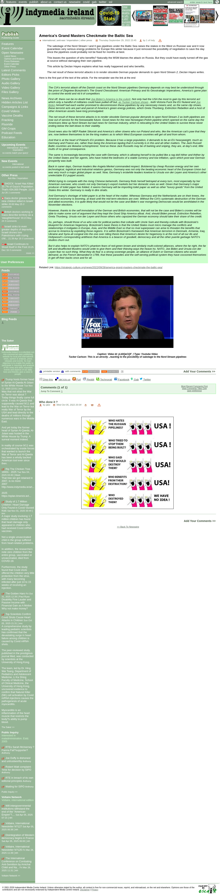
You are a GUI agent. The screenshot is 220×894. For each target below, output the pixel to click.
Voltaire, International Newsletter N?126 (16, 848)
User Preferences (12, 262)
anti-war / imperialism (68, 40)
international (49, 40)
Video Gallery (11, 87)
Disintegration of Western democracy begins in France (18, 837)
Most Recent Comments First (194, 386)
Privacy (95, 890)
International (12, 148)
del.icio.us (62, 379)
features (11, 2)
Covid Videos (11, 111)
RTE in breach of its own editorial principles (17, 779)
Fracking (7, 120)
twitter (102, 2)
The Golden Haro (15, 593)
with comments (71, 371)
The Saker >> (8, 727)
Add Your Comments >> (199, 371)
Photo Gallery (11, 78)
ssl (110, 2)
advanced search (175, 2)
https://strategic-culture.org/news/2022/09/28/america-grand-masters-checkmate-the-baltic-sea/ (108, 267)
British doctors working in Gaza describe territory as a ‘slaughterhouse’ (17, 214)
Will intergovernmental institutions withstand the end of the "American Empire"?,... (16, 810)
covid (86, 2)
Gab (134, 379)
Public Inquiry (10, 732)
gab (94, 2)
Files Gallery (10, 92)
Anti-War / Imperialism (21, 149)
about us (46, 2)
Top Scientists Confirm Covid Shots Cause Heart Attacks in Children (16, 617)
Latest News (10, 56)
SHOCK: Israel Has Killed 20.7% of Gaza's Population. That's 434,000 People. (18, 186)
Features (8, 44)
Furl (77, 379)
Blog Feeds (9, 319)
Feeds (6, 270)
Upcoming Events (13, 144)
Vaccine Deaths (12, 115)
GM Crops (9, 128)
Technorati (104, 379)
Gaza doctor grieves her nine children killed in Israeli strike (17, 201)
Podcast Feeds (12, 133)
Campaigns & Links (15, 106)
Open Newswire (12, 52)
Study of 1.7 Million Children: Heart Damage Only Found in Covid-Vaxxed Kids (18, 506)
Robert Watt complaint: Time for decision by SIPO (16, 768)
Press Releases (11, 61)
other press (86, 40)
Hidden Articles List (15, 102)
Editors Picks (10, 74)
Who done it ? (48, 402)
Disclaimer (85, 890)
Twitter (145, 379)
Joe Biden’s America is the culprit (110, 99)
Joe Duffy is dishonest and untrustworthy (16, 759)
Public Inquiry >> (9, 792)
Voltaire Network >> (11, 875)
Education (8, 137)
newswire (75, 2)
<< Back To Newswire (128, 527)
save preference (194, 391)
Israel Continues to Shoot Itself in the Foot (15, 245)
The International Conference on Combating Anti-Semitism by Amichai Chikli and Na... (16, 863)
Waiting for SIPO (15, 786)
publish (33, 2)
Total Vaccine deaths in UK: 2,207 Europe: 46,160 (126, 15)
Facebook (121, 379)
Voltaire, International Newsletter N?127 (16, 825)
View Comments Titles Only (194, 388)
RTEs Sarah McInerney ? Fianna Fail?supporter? (18, 748)
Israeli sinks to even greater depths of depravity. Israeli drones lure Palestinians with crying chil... (17, 232)
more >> (30, 253)
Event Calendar (12, 48)
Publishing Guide (10, 38)
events (23, 2)
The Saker (8, 340)
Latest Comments (14, 70)
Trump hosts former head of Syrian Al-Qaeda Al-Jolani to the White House (18, 382)
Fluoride (7, 124)
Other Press (10, 66)
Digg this (46, 379)
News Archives (12, 98)
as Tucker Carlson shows (133, 102)
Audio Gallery (11, 83)
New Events (9, 161)
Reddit (88, 379)
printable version (50, 371)
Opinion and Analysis (14, 58)
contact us (60, 2)
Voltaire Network (12, 797)
